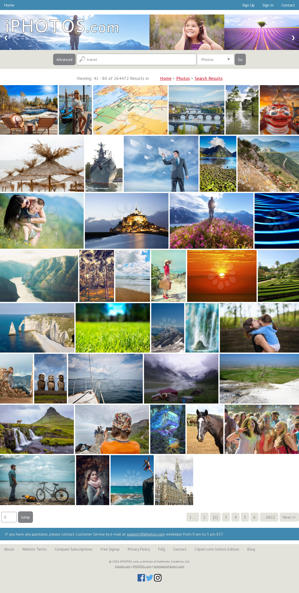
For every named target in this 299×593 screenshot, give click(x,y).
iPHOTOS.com (142, 566)
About (9, 549)
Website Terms (34, 549)
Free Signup (110, 549)
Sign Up (248, 4)
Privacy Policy (139, 549)
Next (287, 517)
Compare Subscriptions (73, 549)
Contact (288, 4)
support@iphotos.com (146, 534)
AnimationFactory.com (169, 566)
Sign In (268, 4)
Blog (251, 549)
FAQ (161, 549)
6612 (270, 517)
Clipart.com (123, 566)
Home (9, 4)
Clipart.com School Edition (217, 549)
